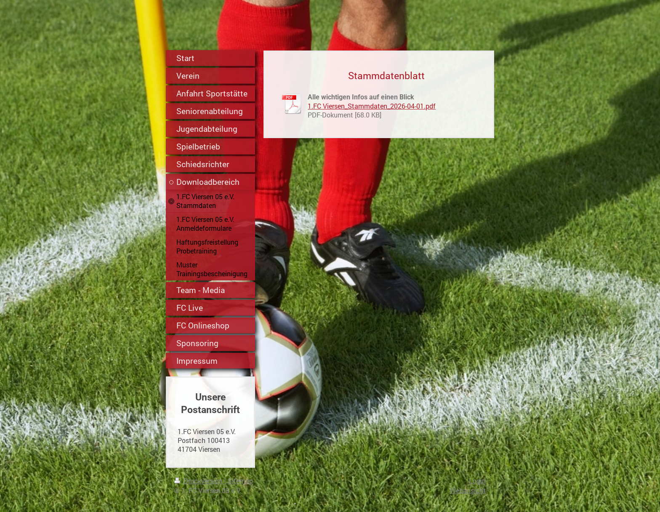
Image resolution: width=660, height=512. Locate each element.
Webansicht (468, 490)
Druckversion (199, 480)
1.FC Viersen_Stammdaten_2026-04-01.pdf (372, 105)
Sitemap (240, 480)
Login (477, 480)
